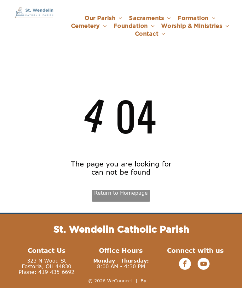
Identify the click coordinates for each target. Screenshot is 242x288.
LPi (151, 280)
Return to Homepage (121, 193)
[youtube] (204, 264)
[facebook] (185, 264)
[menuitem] (103, 18)
